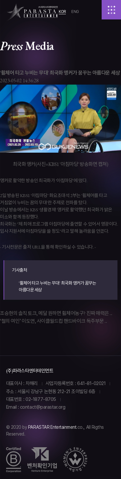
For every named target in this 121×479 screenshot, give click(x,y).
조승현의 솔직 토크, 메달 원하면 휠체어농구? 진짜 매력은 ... (56, 313)
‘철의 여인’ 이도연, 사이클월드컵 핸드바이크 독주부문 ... (53, 321)
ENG (75, 11)
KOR (62, 11)
